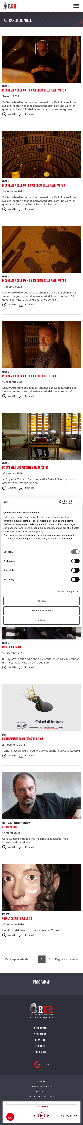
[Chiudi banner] (78, 502)
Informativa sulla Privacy (41, 1097)
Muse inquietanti (11, 647)
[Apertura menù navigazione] (76, 5)
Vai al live (71, 1116)
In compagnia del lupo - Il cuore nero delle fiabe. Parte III (34, 281)
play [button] (41, 1115)
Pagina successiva (66, 959)
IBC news (6, 914)
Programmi (40, 1028)
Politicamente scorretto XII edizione (22, 739)
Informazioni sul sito (42, 1087)
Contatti (41, 1082)
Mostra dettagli (66, 591)
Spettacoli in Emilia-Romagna (16, 822)
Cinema (5, 86)
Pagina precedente (17, 959)
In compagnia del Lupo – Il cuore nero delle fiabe (29, 376)
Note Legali (41, 1092)
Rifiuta (41, 620)
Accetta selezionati (41, 610)
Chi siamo (40, 1052)
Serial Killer (9, 827)
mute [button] (62, 1116)
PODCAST (40, 1046)
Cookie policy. (36, 531)
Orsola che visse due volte (17, 919)
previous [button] (34, 1115)
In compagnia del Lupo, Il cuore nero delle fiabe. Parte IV (33, 186)
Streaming (40, 1034)
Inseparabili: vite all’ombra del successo (25, 468)
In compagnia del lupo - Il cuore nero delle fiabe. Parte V (34, 91)
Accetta (41, 601)
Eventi (5, 734)
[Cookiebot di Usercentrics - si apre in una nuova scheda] (59, 502)
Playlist (40, 1040)
